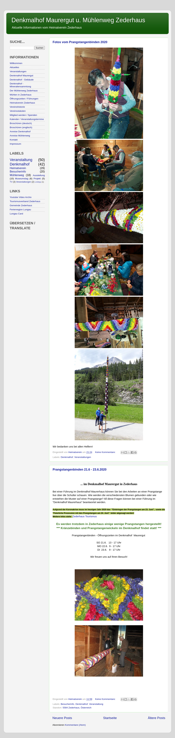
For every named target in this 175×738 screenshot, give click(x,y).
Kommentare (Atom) (75, 725)
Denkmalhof (67, 457)
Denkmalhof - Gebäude (22, 79)
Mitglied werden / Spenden (23, 115)
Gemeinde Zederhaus (21, 205)
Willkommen (16, 63)
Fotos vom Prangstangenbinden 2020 (80, 42)
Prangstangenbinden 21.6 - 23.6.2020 (79, 469)
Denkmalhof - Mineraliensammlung (20, 85)
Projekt (37, 178)
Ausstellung (39, 175)
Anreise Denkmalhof (20, 131)
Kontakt (14, 139)
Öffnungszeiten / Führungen (24, 98)
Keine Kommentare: (105, 452)
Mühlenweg (17, 175)
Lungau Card (16, 213)
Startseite (110, 718)
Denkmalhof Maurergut (21, 75)
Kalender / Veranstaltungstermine (27, 119)
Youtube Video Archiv (21, 197)
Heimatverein (18, 168)
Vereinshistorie (17, 107)
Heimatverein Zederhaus (22, 102)
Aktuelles (14, 67)
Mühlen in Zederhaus (20, 94)
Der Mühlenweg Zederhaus (24, 90)
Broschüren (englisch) (21, 127)
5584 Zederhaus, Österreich (77, 707)
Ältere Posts (156, 718)
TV (11, 182)
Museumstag (21, 178)
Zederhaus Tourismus (84, 516)
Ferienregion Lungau (20, 209)
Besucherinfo (67, 704)
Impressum (15, 144)
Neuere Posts (62, 718)
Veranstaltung (96, 704)
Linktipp (38, 182)
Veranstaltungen (82, 457)
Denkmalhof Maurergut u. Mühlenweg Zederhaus (78, 20)
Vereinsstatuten (18, 111)
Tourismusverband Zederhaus (25, 201)
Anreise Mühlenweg (20, 135)
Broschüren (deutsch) (21, 123)
